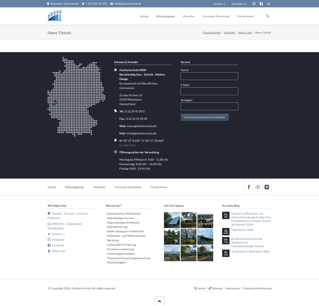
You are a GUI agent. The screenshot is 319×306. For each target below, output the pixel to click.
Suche (201, 288)
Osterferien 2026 (242, 229)
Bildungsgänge (75, 187)
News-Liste (245, 32)
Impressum (233, 288)
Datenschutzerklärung (257, 288)
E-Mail (187, 85)
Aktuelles (229, 32)
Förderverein (159, 187)
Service (218, 3)
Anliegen (187, 100)
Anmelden (237, 3)
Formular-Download (128, 187)
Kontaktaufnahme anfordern (204, 117)
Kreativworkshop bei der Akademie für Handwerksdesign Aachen (247, 242)
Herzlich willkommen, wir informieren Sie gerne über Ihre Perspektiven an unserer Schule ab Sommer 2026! (251, 219)
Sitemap (217, 288)
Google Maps (127, 145)
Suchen (267, 16)
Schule (52, 187)
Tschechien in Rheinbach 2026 (250, 251)
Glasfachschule (212, 32)
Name (187, 70)
